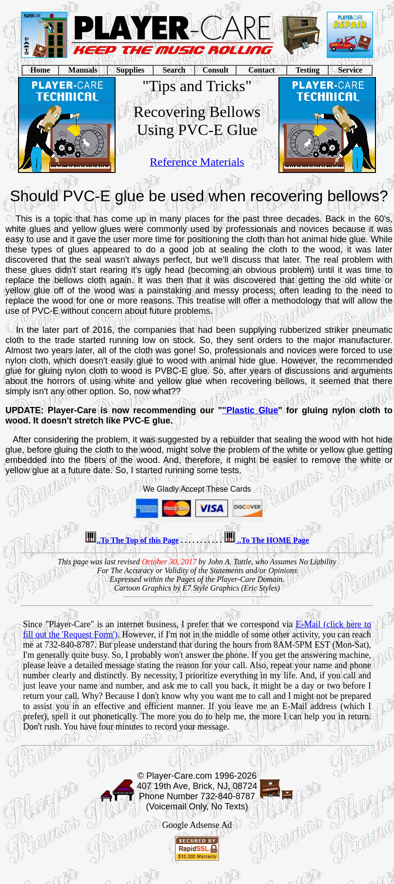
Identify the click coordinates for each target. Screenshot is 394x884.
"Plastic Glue (250, 410)
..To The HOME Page (272, 540)
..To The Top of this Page (138, 540)
